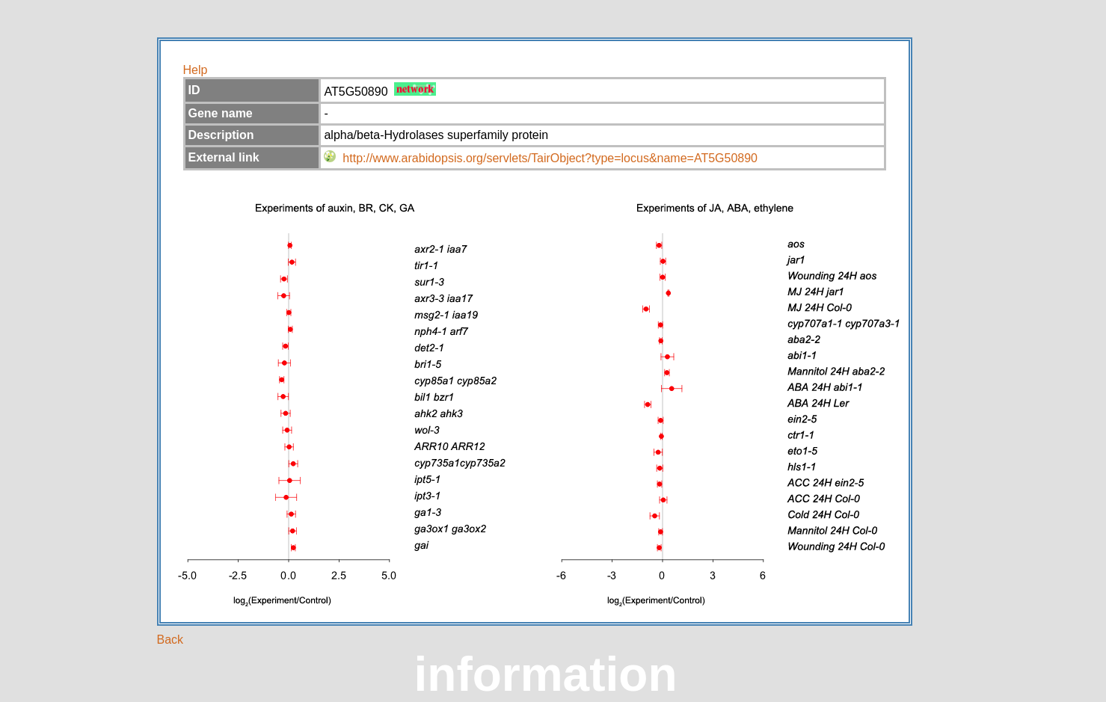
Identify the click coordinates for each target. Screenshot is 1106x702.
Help (195, 70)
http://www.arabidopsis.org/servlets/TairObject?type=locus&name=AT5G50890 (550, 158)
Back (170, 639)
